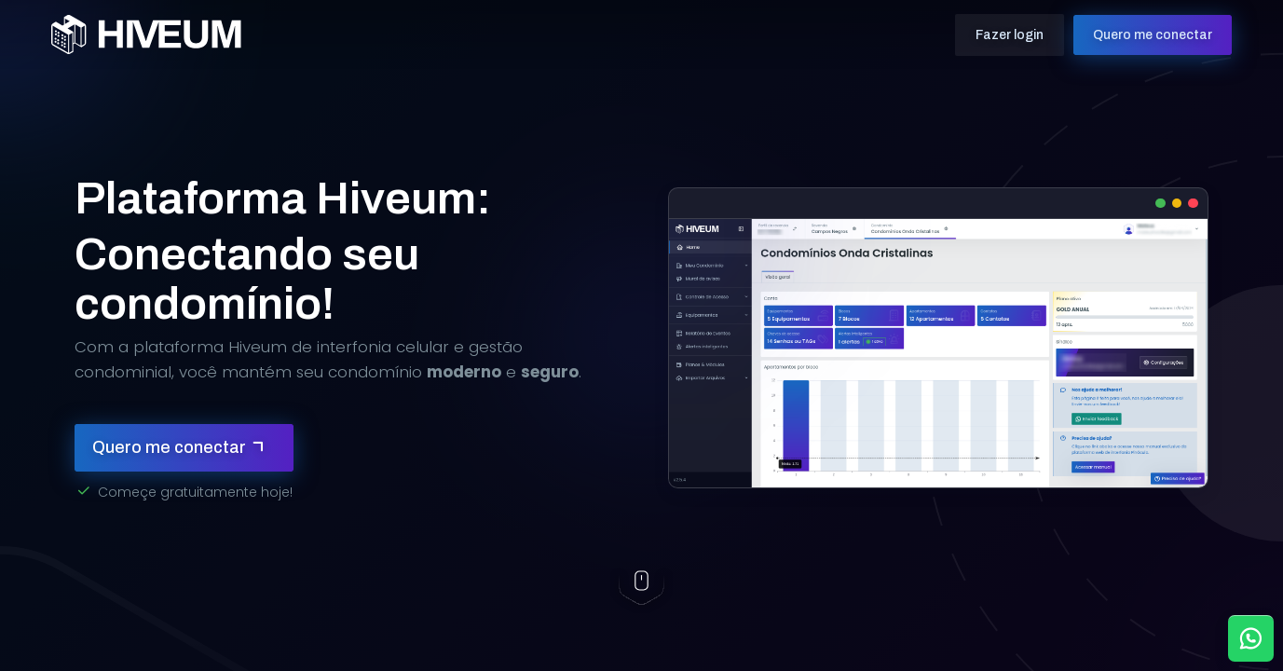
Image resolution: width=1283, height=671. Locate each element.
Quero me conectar (1129, 31)
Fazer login (986, 31)
